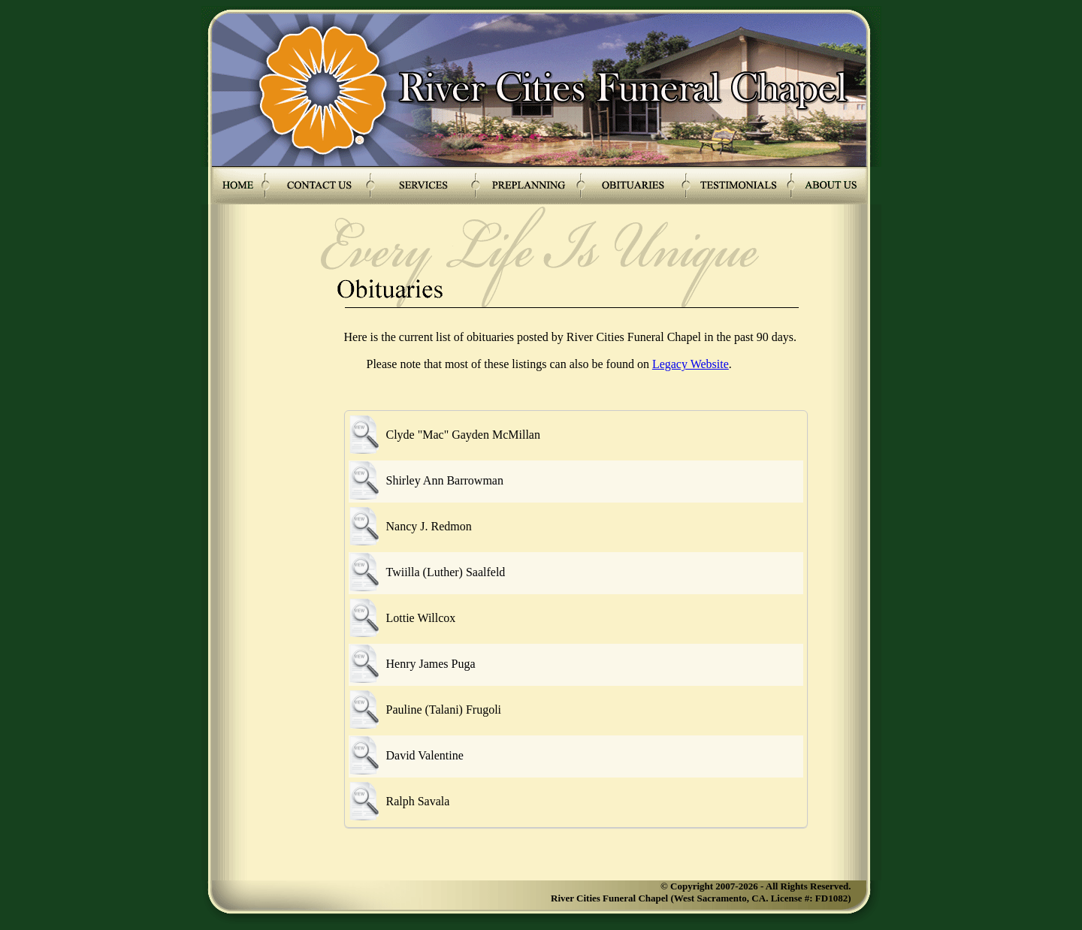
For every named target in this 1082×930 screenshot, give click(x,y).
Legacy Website (690, 364)
